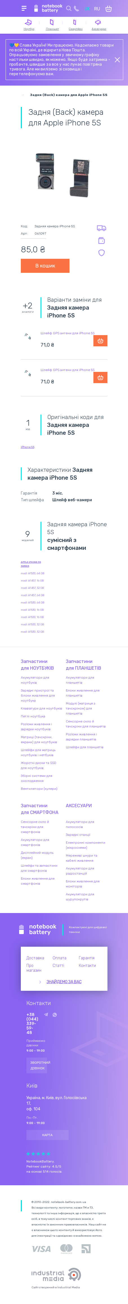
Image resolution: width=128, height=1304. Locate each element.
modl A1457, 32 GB (32, 588)
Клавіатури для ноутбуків (41, 708)
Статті (58, 965)
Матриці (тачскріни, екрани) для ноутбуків (39, 739)
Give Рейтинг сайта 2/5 (33, 1153)
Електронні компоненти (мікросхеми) (85, 845)
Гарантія (87, 958)
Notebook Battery (38, 929)
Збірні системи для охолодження (36, 778)
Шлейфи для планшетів (85, 747)
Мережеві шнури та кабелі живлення (81, 858)
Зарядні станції (78, 835)
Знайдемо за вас (64, 982)
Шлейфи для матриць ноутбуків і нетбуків (38, 752)
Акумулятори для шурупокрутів (80, 896)
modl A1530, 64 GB (32, 602)
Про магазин (33, 968)
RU (97, 9)
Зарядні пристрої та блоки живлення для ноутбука (38, 695)
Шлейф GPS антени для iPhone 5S (68, 333)
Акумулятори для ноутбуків (35, 680)
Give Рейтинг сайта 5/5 (48, 1153)
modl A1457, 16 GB (32, 580)
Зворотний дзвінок (38, 1065)
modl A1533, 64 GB (32, 573)
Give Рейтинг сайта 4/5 (43, 1153)
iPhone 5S (27, 447)
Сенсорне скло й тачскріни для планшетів (86, 723)
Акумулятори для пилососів (80, 824)
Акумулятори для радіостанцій (80, 870)
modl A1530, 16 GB (32, 610)
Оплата (59, 958)
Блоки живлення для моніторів (83, 883)
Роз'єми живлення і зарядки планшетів (81, 736)
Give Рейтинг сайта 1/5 (28, 1153)
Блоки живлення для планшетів (83, 692)
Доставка (35, 958)
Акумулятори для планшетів (80, 680)
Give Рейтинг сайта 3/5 (38, 1153)
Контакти (87, 965)
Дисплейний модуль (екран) (37, 855)
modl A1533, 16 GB (32, 617)
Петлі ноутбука (33, 716)
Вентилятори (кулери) (39, 789)
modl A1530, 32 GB (32, 631)
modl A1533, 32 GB (32, 624)
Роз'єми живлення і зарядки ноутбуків (36, 726)
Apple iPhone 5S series (31, 564)
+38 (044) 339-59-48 (32, 1024)
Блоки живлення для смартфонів (38, 881)
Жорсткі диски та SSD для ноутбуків (38, 765)
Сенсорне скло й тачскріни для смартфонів (35, 827)
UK (87, 9)
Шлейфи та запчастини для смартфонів (39, 868)
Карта (47, 1135)
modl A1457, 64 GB (32, 595)
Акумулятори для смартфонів (35, 842)
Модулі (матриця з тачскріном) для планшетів (80, 708)
